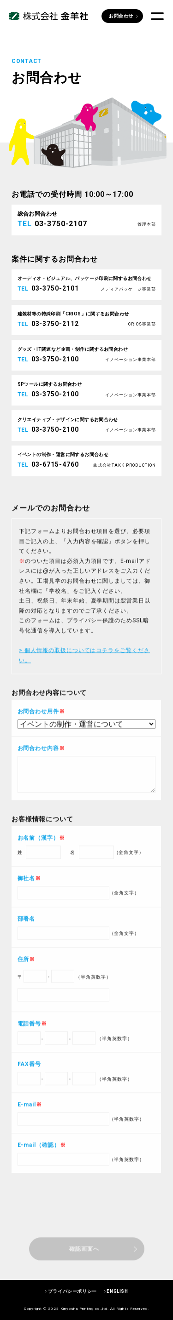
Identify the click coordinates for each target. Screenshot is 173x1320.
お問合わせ (121, 15)
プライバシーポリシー (72, 1291)
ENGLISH (117, 1291)
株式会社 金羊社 (48, 16)
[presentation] (87, 1239)
